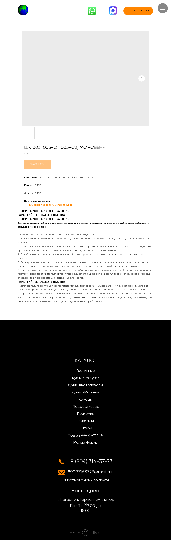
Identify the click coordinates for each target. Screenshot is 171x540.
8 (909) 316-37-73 (91, 461)
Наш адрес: (85, 490)
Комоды (85, 399)
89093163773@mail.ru (90, 472)
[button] (138, 11)
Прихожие (85, 414)
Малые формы (85, 442)
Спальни (86, 421)
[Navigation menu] (162, 8)
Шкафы (85, 428)
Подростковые (86, 407)
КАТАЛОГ (86, 360)
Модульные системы (85, 435)
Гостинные (85, 371)
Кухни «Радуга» (85, 378)
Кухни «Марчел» (86, 392)
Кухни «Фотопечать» (85, 385)
